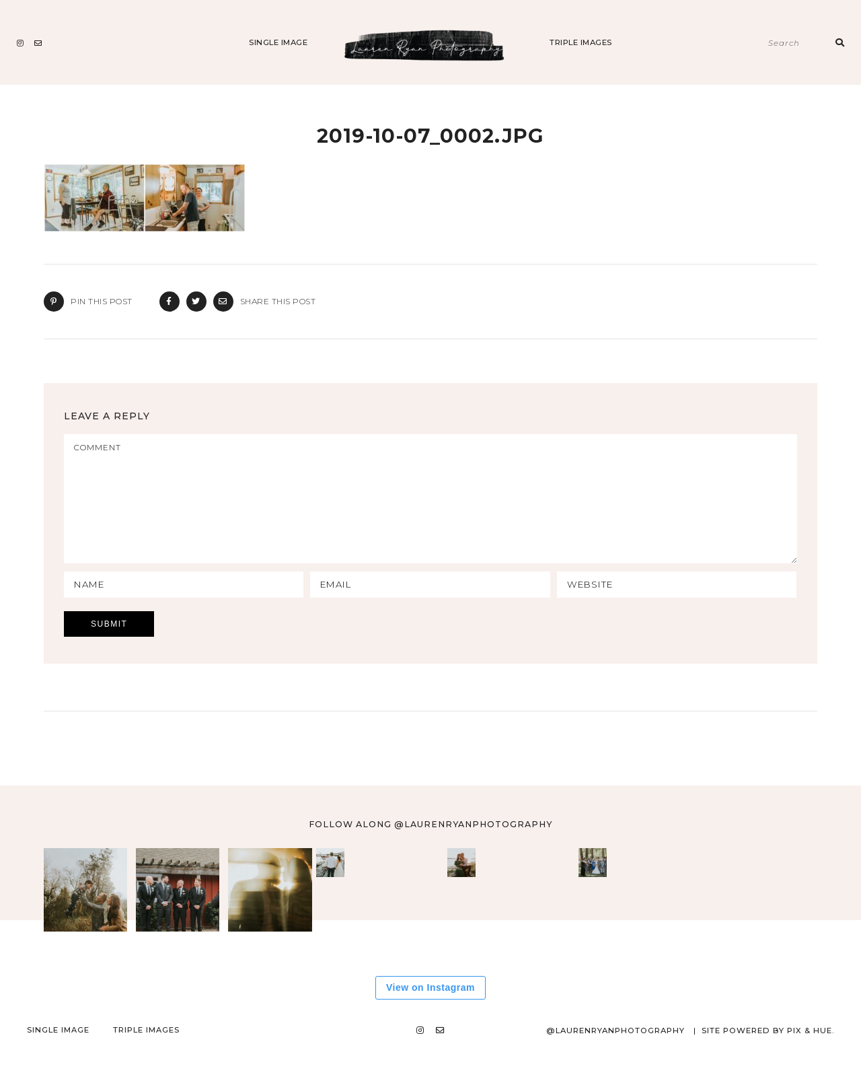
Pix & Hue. (810, 1054)
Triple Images (581, 42)
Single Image (278, 42)
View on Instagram (430, 1011)
